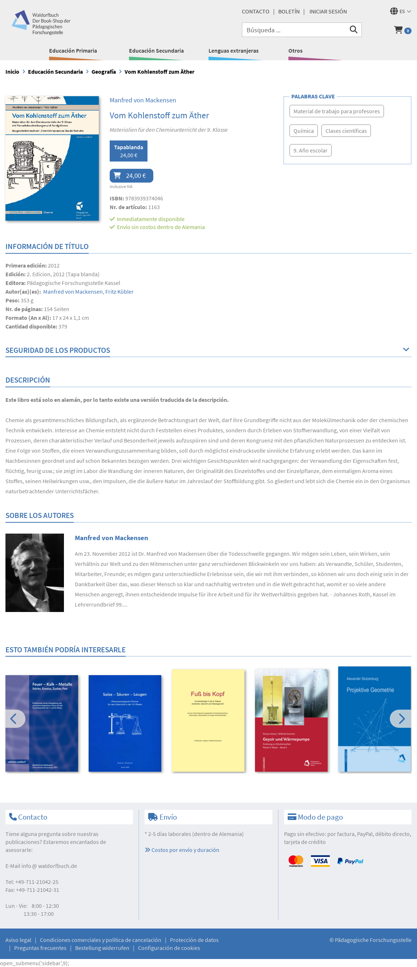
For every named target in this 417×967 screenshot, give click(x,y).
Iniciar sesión (328, 11)
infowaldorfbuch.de (49, 865)
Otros (295, 50)
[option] (42, 724)
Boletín (289, 11)
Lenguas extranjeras (233, 50)
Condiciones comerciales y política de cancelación (100, 939)
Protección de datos (194, 939)
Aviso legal (18, 939)
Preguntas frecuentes (40, 947)
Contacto (256, 11)
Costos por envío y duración (182, 849)
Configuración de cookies (169, 947)
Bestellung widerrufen (102, 947)
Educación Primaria (73, 50)
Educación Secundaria (156, 50)
